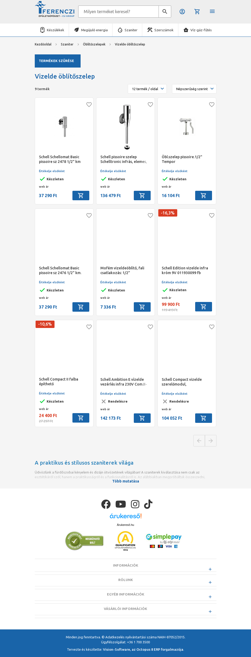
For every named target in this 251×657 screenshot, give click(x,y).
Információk (125, 578)
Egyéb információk (125, 607)
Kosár (197, 11)
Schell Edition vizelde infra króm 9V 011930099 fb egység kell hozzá (185, 270)
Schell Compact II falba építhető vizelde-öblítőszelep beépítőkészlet (58, 381)
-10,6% (45, 324)
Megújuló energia (94, 30)
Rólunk (125, 593)
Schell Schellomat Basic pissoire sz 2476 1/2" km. (60, 270)
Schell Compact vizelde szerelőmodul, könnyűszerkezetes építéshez (182, 382)
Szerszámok (164, 30)
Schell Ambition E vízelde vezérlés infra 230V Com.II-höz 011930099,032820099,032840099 (125, 382)
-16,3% (168, 213)
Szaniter (131, 30)
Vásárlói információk (125, 622)
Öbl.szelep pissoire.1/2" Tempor (182, 159)
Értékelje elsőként (52, 171)
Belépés (182, 11)
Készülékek (55, 30)
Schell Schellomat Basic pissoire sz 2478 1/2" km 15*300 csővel (60, 159)
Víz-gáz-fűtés (201, 30)
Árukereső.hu (125, 538)
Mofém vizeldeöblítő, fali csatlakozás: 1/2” (122, 270)
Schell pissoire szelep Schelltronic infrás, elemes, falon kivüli (123, 159)
